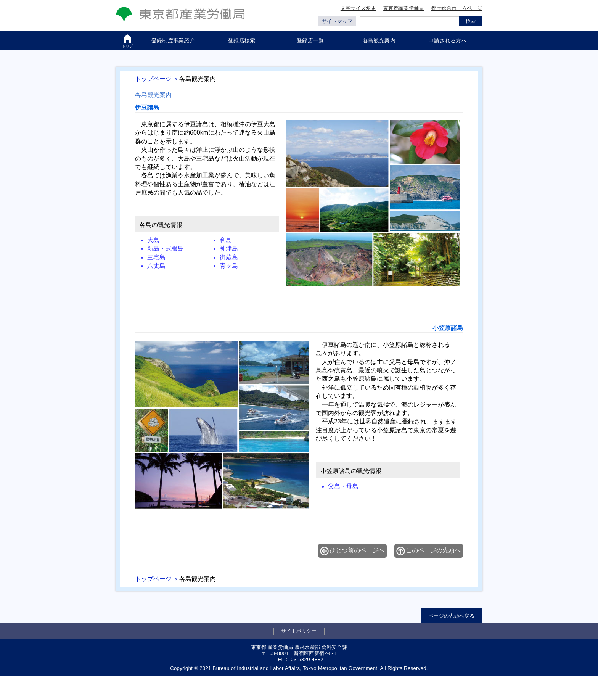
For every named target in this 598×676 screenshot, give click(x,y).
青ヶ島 (229, 265)
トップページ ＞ (157, 79)
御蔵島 (229, 257)
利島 (226, 240)
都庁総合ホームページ (456, 8)
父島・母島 (343, 486)
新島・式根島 (165, 248)
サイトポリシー (299, 631)
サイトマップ (337, 21)
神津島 (229, 248)
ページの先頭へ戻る (451, 616)
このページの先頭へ (433, 550)
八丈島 (156, 265)
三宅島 (156, 257)
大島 (153, 240)
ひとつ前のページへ (357, 550)
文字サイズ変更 (358, 8)
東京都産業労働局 (403, 8)
